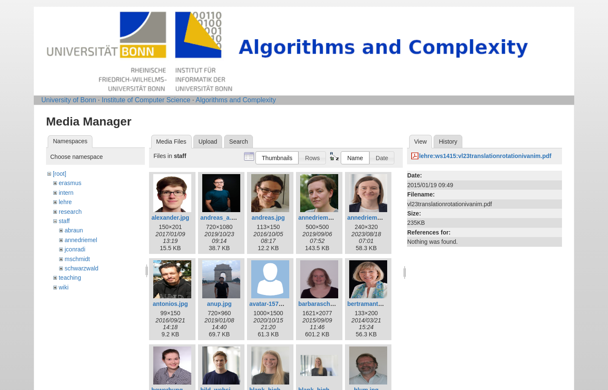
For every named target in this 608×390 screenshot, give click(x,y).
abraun (74, 230)
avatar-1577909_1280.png (284, 303)
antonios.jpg (170, 303)
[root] (59, 173)
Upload (207, 141)
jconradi (75, 249)
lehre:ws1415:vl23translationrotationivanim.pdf (485, 156)
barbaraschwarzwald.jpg (332, 303)
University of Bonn (68, 100)
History (448, 141)
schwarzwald (81, 268)
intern (66, 192)
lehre (65, 202)
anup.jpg (219, 303)
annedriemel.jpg (369, 217)
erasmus (70, 183)
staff (64, 221)
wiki (63, 287)
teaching (70, 277)
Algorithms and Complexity (235, 100)
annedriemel (81, 240)
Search (238, 141)
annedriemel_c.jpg (324, 217)
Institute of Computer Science (146, 100)
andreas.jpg (268, 217)
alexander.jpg (170, 217)
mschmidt (77, 259)
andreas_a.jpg (220, 217)
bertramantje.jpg (370, 303)
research (70, 211)
